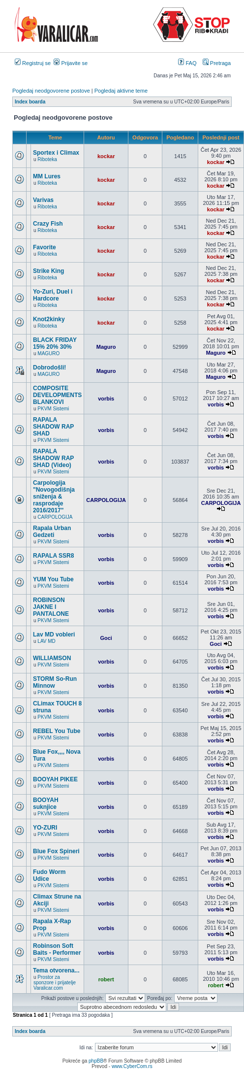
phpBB (96, 1061)
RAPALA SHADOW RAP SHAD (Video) (53, 458)
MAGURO (48, 353)
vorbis (106, 398)
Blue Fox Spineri (56, 851)
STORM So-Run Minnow (55, 682)
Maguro (106, 347)
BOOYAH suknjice (46, 803)
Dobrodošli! (49, 367)
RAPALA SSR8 (53, 555)
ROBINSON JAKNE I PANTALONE (51, 607)
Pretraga (217, 63)
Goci (106, 638)
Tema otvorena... (56, 970)
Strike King (48, 270)
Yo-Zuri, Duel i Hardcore (52, 295)
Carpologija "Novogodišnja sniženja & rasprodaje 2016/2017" (54, 496)
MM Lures (47, 176)
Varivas (43, 200)
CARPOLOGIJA (54, 517)
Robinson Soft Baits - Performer (57, 949)
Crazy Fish (48, 223)
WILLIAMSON (52, 658)
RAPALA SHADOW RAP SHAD (53, 426)
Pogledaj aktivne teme (121, 91)
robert (106, 979)
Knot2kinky (49, 319)
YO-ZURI (45, 827)
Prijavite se (71, 63)
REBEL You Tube (56, 731)
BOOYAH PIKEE (55, 779)
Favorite (44, 247)
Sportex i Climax (56, 152)
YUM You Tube (53, 579)
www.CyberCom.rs (132, 1066)
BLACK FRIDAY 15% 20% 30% (55, 343)
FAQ (187, 63)
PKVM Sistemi (53, 408)
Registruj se (33, 63)
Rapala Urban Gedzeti (52, 531)
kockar (106, 156)
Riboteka (47, 159)
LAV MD (46, 641)
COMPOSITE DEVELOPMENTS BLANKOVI (57, 395)
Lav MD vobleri (54, 634)
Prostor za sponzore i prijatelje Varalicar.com (54, 982)
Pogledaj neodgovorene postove (51, 91)
